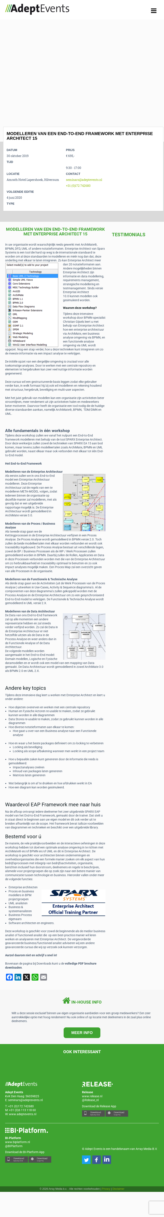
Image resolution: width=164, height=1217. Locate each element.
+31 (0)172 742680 (78, 186)
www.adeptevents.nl (22, 1114)
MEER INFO (82, 1033)
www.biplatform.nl (17, 1142)
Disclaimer (118, 1188)
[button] (86, 1159)
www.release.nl (92, 1096)
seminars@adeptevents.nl (84, 180)
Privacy (106, 1188)
